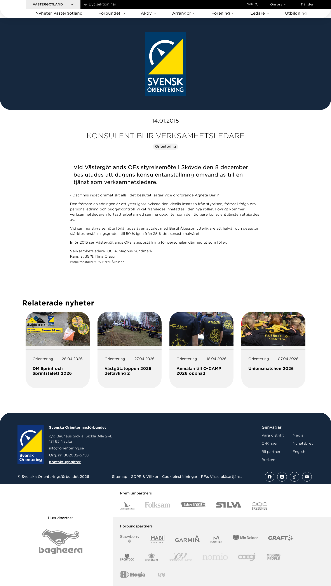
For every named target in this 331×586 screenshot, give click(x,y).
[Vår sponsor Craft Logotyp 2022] (280, 539)
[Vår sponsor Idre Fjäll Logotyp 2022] (193, 506)
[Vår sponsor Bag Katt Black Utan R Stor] (60, 541)
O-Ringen (270, 443)
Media (298, 435)
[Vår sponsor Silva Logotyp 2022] (228, 506)
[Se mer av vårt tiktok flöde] (294, 477)
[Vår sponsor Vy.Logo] (161, 575)
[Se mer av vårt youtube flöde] (307, 477)
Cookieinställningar (179, 477)
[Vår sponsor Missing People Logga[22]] (274, 557)
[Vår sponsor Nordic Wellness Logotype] (180, 557)
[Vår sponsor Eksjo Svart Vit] (259, 506)
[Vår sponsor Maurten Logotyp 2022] (216, 539)
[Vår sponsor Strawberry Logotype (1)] (129, 539)
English (299, 452)
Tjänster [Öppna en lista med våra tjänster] (307, 4)
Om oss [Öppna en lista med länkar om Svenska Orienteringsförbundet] (278, 4)
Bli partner (270, 452)
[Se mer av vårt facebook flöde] (269, 477)
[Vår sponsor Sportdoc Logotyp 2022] (127, 557)
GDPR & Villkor (145, 477)
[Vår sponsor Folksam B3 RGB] (157, 506)
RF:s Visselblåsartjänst (221, 477)
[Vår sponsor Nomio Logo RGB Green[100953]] (215, 557)
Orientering (165, 146)
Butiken (268, 460)
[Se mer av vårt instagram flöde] (282, 477)
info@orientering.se (66, 448)
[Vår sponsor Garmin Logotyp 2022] (187, 539)
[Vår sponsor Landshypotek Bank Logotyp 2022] (127, 506)
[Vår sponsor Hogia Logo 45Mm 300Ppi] (132, 575)
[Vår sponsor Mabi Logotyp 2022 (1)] (157, 539)
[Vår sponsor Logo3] (247, 557)
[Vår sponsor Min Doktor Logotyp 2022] (245, 539)
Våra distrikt (272, 435)
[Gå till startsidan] (20, 9)
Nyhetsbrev (303, 443)
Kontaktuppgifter (65, 462)
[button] (53, 4)
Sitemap (119, 477)
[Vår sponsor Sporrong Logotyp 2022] (151, 557)
